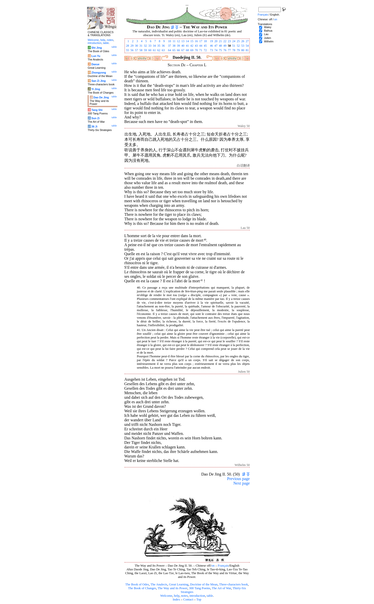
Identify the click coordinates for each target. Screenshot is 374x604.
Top (198, 599)
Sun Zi (95, 118)
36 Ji (94, 126)
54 (247, 45)
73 (211, 50)
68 (187, 50)
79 (238, 50)
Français (223, 565)
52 (238, 45)
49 (224, 45)
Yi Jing (95, 89)
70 (196, 50)
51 (233, 45)
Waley (267, 27)
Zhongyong (98, 72)
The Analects (159, 584)
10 (169, 41)
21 (220, 41)
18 (205, 41)
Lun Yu (95, 55)
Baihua (268, 30)
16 (196, 41)
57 (136, 50)
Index (176, 599)
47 (215, 45)
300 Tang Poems (199, 588)
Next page (241, 483)
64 (169, 50)
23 (229, 41)
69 (191, 50)
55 (127, 50)
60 (149, 50)
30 (136, 45)
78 (233, 50)
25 (238, 41)
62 (158, 50)
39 (178, 45)
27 (247, 41)
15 (191, 41)
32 (145, 45)
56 (131, 50)
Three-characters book (233, 584)
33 (149, 45)
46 (211, 45)
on (213, 565)
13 (182, 41)
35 (158, 45)
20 (215, 41)
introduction (197, 595)
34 (154, 45)
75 (220, 50)
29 (131, 45)
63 (163, 50)
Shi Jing (96, 47)
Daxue (95, 64)
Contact (188, 599)
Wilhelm (268, 41)
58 (140, 50)
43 (196, 45)
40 (182, 45)
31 (140, 45)
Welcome (166, 595)
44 (200, 45)
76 (224, 50)
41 (187, 45)
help (176, 595)
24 (233, 41)
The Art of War (221, 588)
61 (154, 50)
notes (184, 595)
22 (224, 41)
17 (200, 41)
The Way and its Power (172, 588)
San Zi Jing (98, 80)
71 (200, 50)
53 (242, 45)
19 (211, 41)
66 (178, 50)
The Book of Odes (137, 584)
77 (229, 50)
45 (205, 45)
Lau (266, 34)
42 (191, 45)
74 (215, 50)
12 (178, 41)
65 (173, 50)
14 (187, 41)
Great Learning (178, 584)
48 (220, 45)
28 (127, 45)
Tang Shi (96, 109)
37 (169, 45)
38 (173, 45)
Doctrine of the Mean (204, 584)
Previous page (238, 479)
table (210, 595)
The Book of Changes (142, 588)
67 (182, 50)
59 (145, 50)
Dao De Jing (101, 97)
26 (242, 41)
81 (247, 50)
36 (163, 45)
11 (174, 41)
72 (205, 50)
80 (242, 50)
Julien (267, 37)
